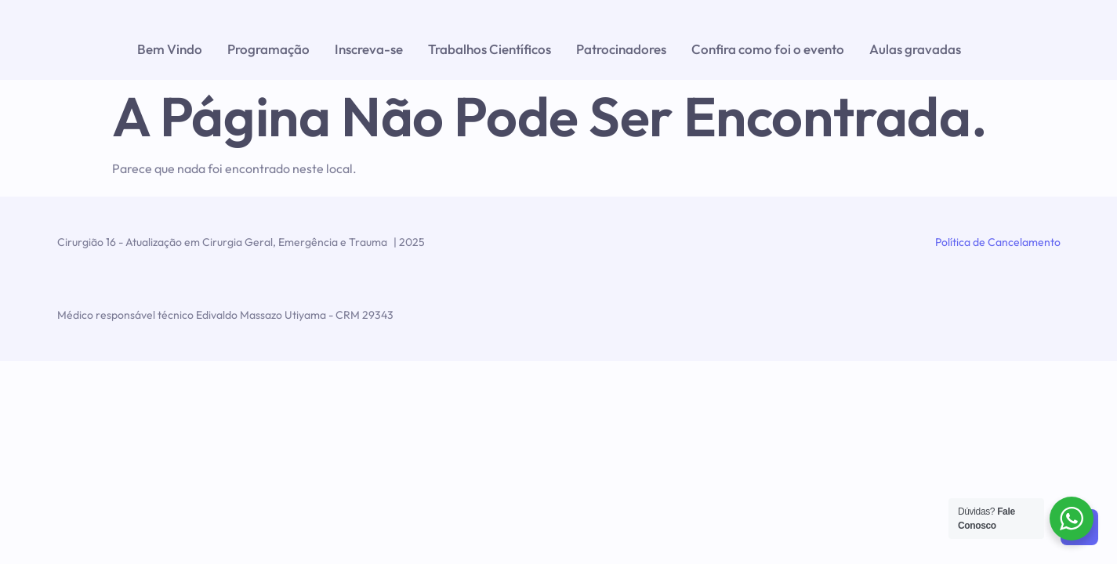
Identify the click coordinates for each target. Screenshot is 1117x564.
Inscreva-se (369, 49)
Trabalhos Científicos (489, 49)
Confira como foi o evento (767, 49)
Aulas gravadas (915, 49)
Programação (268, 49)
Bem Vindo (169, 49)
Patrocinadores (621, 49)
